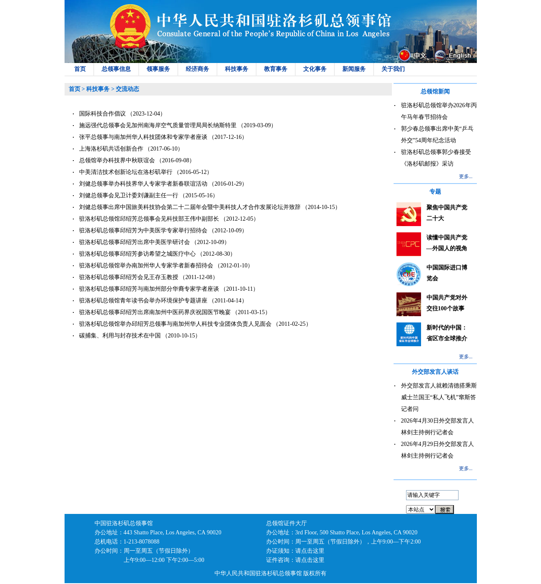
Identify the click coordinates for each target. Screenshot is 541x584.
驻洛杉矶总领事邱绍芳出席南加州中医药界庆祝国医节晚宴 (155, 312)
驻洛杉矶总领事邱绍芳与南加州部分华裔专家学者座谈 (149, 289)
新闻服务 (354, 69)
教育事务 (275, 69)
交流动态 (127, 89)
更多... (466, 176)
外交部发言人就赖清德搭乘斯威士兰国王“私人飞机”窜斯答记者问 (439, 397)
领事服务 (158, 69)
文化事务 (315, 69)
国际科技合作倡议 (102, 114)
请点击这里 (309, 551)
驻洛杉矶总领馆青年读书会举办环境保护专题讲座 (143, 300)
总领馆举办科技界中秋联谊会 (117, 160)
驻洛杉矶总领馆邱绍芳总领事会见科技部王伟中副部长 (149, 219)
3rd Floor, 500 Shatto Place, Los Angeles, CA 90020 (356, 532)
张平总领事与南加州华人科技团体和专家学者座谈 (143, 137)
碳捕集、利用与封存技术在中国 (120, 335)
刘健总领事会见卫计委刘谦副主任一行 (128, 195)
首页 (80, 69)
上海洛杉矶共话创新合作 (111, 149)
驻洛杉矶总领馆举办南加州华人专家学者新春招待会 (146, 265)
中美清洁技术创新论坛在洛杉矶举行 (125, 172)
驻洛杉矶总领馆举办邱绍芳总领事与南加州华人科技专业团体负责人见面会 (175, 324)
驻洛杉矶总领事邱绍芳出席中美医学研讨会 (134, 242)
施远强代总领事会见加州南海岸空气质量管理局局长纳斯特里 (158, 125)
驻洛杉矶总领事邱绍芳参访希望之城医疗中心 (137, 254)
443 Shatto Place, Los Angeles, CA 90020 (173, 532)
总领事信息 (116, 69)
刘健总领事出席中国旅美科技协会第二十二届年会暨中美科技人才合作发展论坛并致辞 (190, 207)
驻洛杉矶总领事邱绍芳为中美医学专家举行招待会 (143, 230)
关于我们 (393, 69)
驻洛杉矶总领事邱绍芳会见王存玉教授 (128, 277)
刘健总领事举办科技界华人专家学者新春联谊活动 (143, 184)
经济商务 (197, 69)
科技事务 (236, 69)
